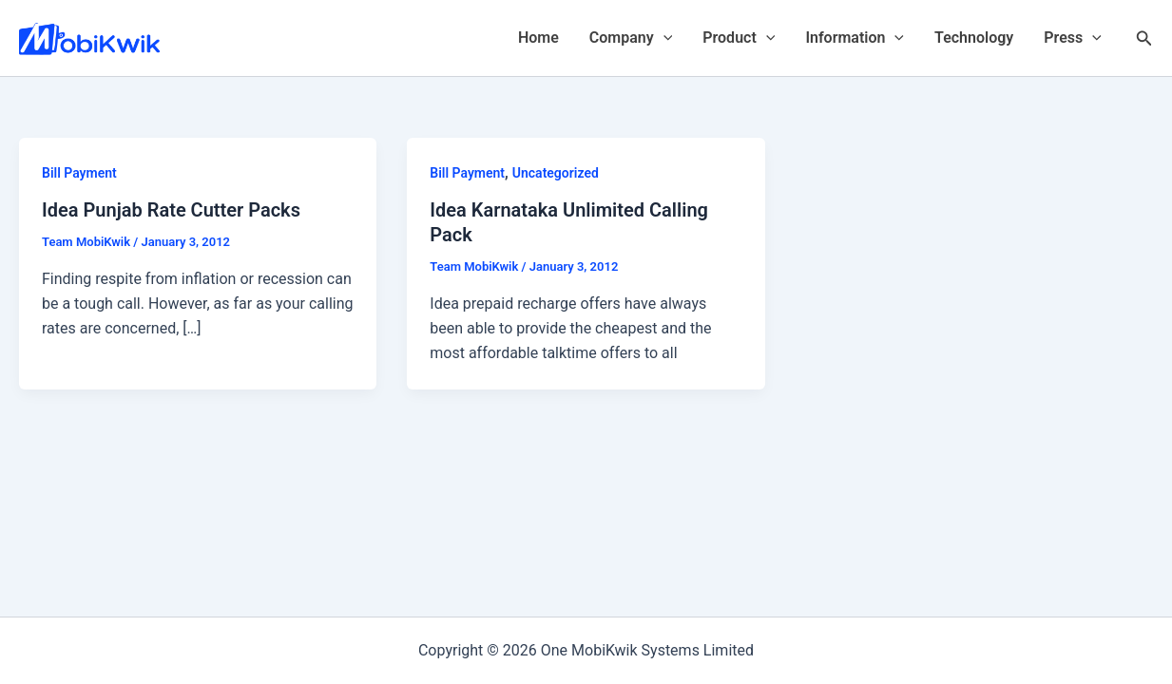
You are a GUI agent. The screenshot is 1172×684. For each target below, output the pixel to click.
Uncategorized (555, 172)
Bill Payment (79, 172)
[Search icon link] (1144, 38)
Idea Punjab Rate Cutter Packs (171, 210)
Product (738, 38)
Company (630, 38)
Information (854, 38)
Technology (973, 37)
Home (538, 37)
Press (1073, 38)
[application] (663, 38)
